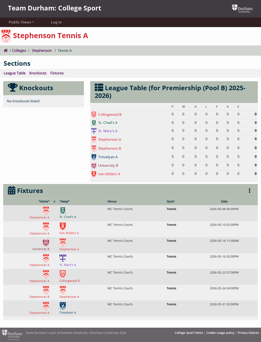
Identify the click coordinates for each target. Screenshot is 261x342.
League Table (15, 73)
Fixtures (57, 73)
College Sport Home (189, 333)
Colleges (19, 50)
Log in (56, 22)
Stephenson (42, 50)
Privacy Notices (248, 333)
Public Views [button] (20, 22)
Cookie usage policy (220, 333)
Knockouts (37, 73)
